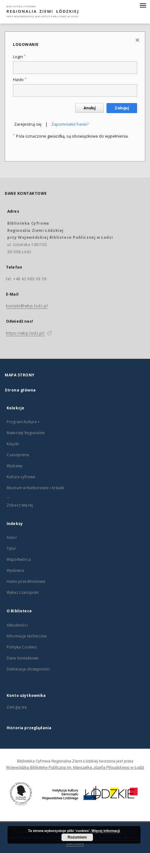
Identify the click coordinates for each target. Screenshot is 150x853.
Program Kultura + (23, 421)
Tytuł (11, 548)
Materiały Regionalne (26, 432)
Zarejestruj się (27, 124)
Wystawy (14, 465)
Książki (13, 443)
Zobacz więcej (20, 505)
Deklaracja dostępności (28, 669)
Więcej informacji (105, 831)
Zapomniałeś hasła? (70, 124)
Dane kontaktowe (22, 658)
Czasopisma (18, 454)
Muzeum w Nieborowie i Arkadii (35, 487)
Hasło (19, 79)
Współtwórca (19, 559)
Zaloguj (122, 108)
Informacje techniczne (27, 636)
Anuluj (89, 108)
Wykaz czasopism (23, 592)
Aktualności (17, 625)
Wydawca (15, 570)
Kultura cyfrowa (21, 476)
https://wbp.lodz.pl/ (25, 333)
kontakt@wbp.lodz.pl (27, 306)
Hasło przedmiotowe (26, 581)
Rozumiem (77, 837)
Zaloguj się (17, 707)
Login (19, 56)
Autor (12, 537)
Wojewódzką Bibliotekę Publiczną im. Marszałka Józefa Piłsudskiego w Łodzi (75, 767)
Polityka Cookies (22, 647)
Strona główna (20, 390)
